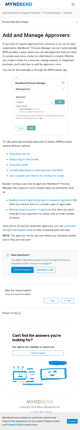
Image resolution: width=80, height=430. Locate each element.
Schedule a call (44, 269)
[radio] (51, 300)
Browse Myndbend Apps (40, 22)
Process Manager (52, 13)
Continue (72, 421)
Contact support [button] (38, 353)
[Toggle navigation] (73, 4)
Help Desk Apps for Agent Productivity (21, 13)
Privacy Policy (14, 424)
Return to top (12, 313)
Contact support (22, 269)
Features (68, 13)
